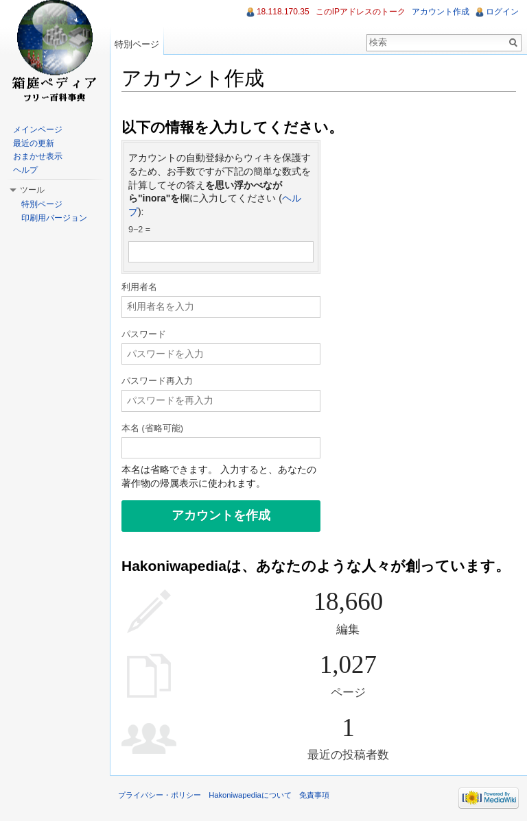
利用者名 (139, 287)
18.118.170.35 (283, 11)
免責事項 (314, 795)
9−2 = (139, 229)
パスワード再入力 (157, 381)
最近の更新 (33, 143)
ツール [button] (32, 190)
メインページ (37, 129)
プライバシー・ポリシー (159, 795)
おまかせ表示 (37, 156)
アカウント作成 (440, 11)
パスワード (143, 334)
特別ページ (137, 44)
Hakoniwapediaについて (250, 795)
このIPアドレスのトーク (361, 11)
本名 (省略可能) (152, 428)
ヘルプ (25, 170)
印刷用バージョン (54, 218)
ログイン (502, 11)
